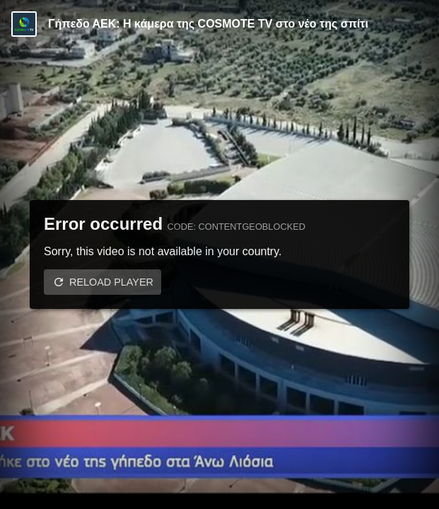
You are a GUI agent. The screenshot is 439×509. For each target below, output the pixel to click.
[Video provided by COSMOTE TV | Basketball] (24, 24)
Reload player (111, 282)
